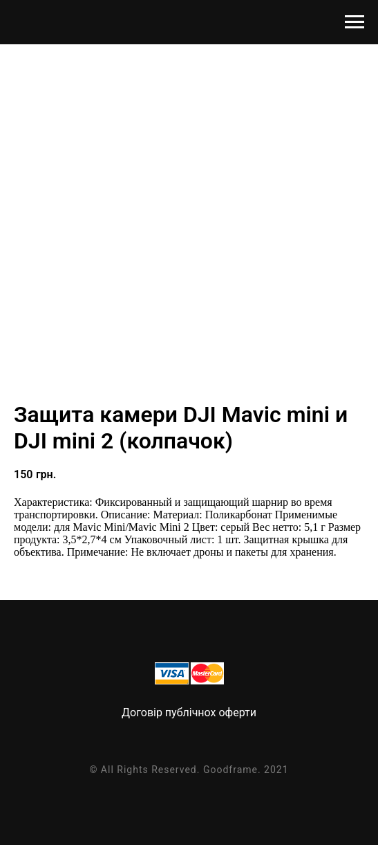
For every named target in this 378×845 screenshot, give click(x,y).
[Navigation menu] (354, 22)
